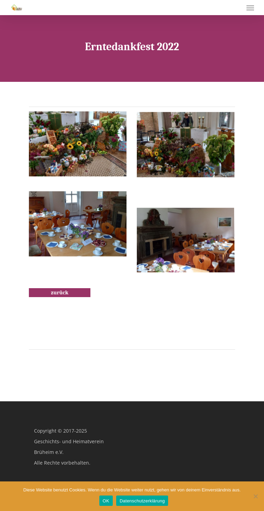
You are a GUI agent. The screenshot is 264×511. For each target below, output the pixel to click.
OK (106, 500)
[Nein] (255, 496)
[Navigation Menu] (250, 7)
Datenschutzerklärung (142, 500)
